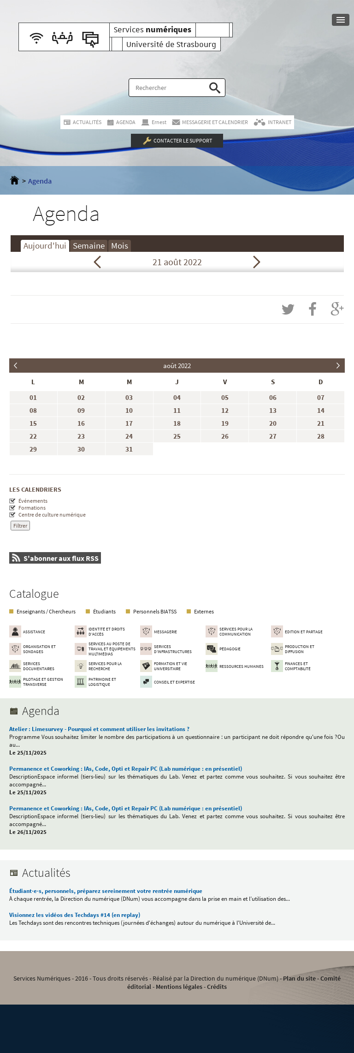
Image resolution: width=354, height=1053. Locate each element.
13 (273, 410)
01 (33, 397)
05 (225, 397)
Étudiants (104, 611)
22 (33, 436)
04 (177, 397)
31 (129, 449)
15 (33, 423)
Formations (32, 507)
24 (129, 436)
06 (273, 397)
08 (33, 410)
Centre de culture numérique (52, 514)
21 (320, 423)
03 (129, 397)
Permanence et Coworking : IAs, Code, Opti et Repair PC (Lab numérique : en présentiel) (125, 769)
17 (129, 423)
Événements (32, 500)
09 (81, 410)
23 (81, 436)
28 (320, 436)
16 (81, 423)
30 (81, 449)
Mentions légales (179, 986)
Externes (204, 611)
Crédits (217, 986)
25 (177, 436)
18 (177, 423)
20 (273, 423)
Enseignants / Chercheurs (46, 611)
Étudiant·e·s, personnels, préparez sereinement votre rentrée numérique (105, 891)
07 (320, 397)
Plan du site (299, 978)
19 (225, 423)
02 (81, 397)
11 (177, 410)
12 (225, 410)
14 (320, 410)
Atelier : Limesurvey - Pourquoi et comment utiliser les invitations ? (99, 729)
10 (129, 410)
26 (225, 436)
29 (33, 449)
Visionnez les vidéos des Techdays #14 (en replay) (74, 915)
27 (273, 436)
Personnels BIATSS (155, 611)
